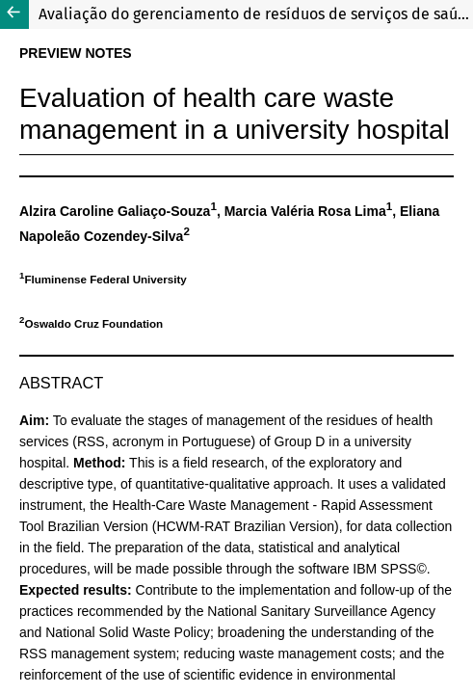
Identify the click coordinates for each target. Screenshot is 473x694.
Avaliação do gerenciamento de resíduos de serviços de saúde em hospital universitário (256, 14)
